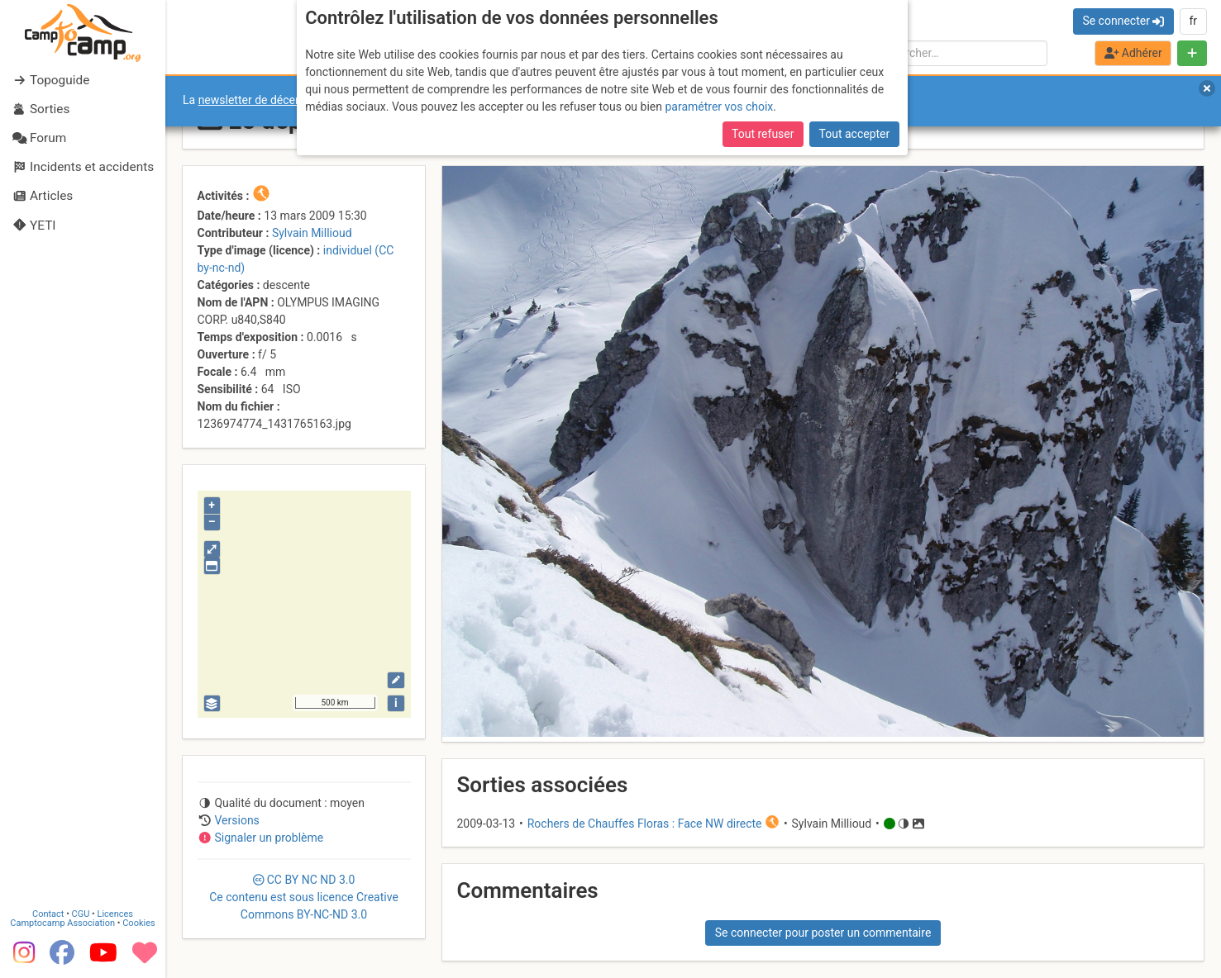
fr (1193, 20)
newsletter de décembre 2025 (274, 100)
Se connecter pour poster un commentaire (823, 932)
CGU (81, 914)
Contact (48, 914)
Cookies (138, 923)
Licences (115, 914)
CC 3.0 (303, 897)
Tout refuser (763, 133)
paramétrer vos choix (719, 106)
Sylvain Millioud (312, 233)
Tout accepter (854, 133)
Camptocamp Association (62, 923)
